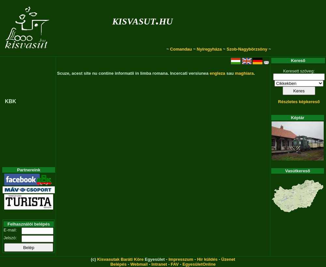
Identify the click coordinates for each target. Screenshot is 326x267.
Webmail (139, 264)
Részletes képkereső (299, 101)
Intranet (159, 264)
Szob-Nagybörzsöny (247, 49)
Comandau (181, 49)
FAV (175, 264)
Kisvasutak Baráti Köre (120, 259)
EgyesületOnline (199, 264)
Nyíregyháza (209, 49)
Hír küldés (207, 259)
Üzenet (228, 259)
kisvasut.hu (142, 20)
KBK (10, 101)
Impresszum (181, 259)
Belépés (118, 264)
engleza (217, 73)
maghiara (244, 73)
